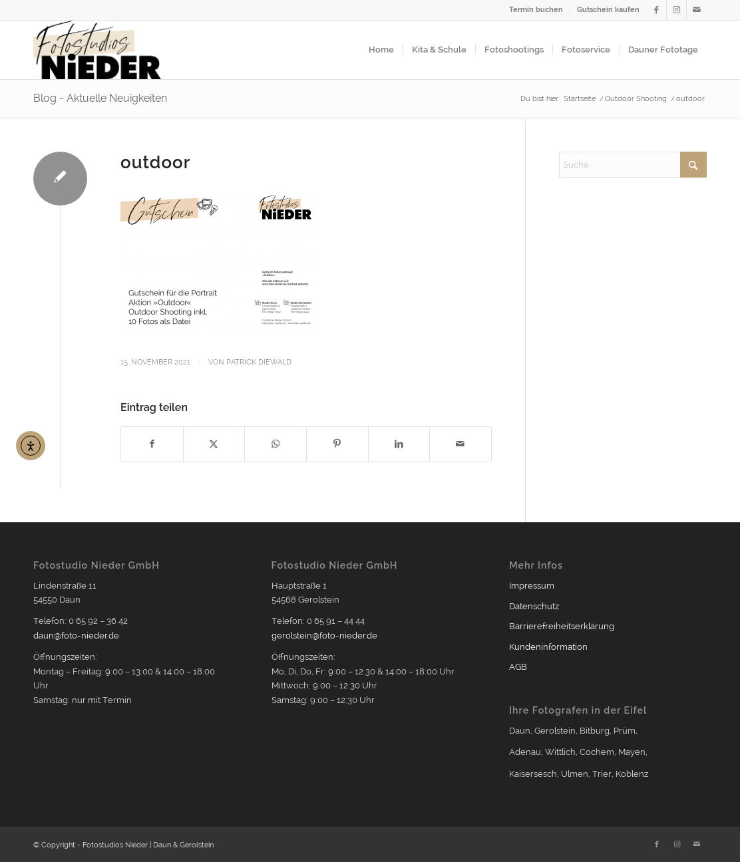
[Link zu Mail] (697, 10)
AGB (518, 667)
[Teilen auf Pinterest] (337, 444)
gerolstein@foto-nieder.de (324, 636)
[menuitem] (536, 10)
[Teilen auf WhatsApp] (275, 444)
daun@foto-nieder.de (76, 636)
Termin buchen (536, 9)
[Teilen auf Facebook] (152, 444)
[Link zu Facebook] (656, 10)
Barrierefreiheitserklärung (561, 626)
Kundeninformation (548, 647)
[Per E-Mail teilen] (460, 444)
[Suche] (633, 165)
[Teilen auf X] (214, 444)
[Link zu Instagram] (676, 10)
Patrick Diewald (258, 362)
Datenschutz (534, 606)
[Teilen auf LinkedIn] (399, 444)
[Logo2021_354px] (97, 50)
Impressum (531, 586)
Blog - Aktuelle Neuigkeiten (100, 98)
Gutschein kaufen (608, 9)
